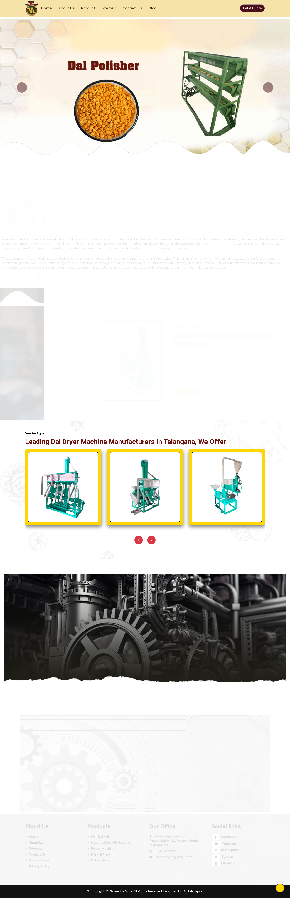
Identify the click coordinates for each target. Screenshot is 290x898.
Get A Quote (252, 6)
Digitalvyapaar (193, 891)
